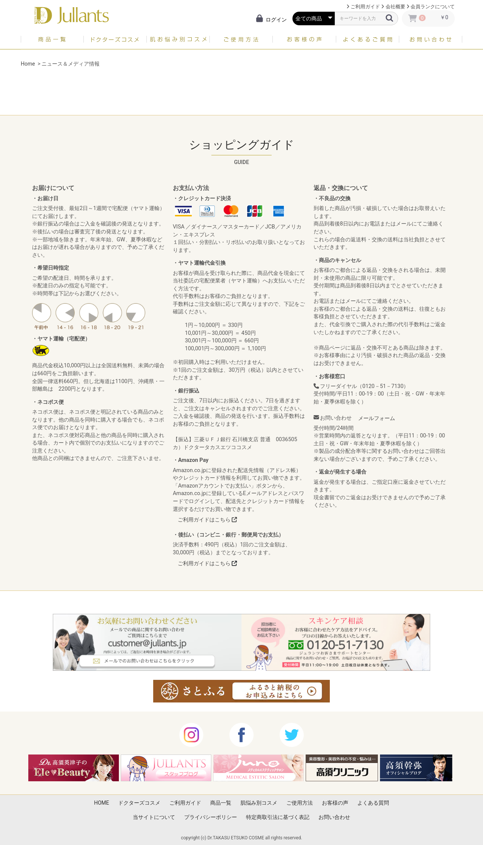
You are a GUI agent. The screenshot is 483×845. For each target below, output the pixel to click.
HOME (101, 803)
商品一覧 (220, 803)
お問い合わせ (334, 817)
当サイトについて (154, 817)
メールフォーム (376, 418)
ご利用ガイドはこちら (207, 520)
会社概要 (395, 6)
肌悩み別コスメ (258, 803)
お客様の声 (335, 803)
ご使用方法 (299, 803)
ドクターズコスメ (139, 803)
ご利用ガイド (365, 6)
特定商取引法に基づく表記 (277, 817)
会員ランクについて (433, 6)
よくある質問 (373, 803)
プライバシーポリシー (210, 817)
